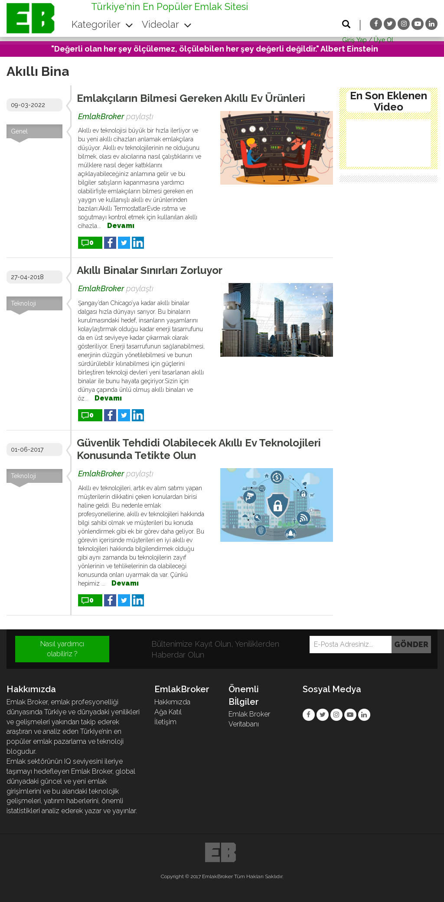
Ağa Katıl (168, 712)
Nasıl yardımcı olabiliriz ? (62, 649)
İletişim (165, 722)
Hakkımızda (172, 702)
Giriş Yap (354, 39)
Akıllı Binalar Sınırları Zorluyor (149, 270)
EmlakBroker (101, 116)
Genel (19, 131)
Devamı (120, 225)
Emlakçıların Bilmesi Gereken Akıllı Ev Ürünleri (191, 98)
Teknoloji (23, 303)
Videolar (167, 24)
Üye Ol (383, 39)
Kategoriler (102, 24)
